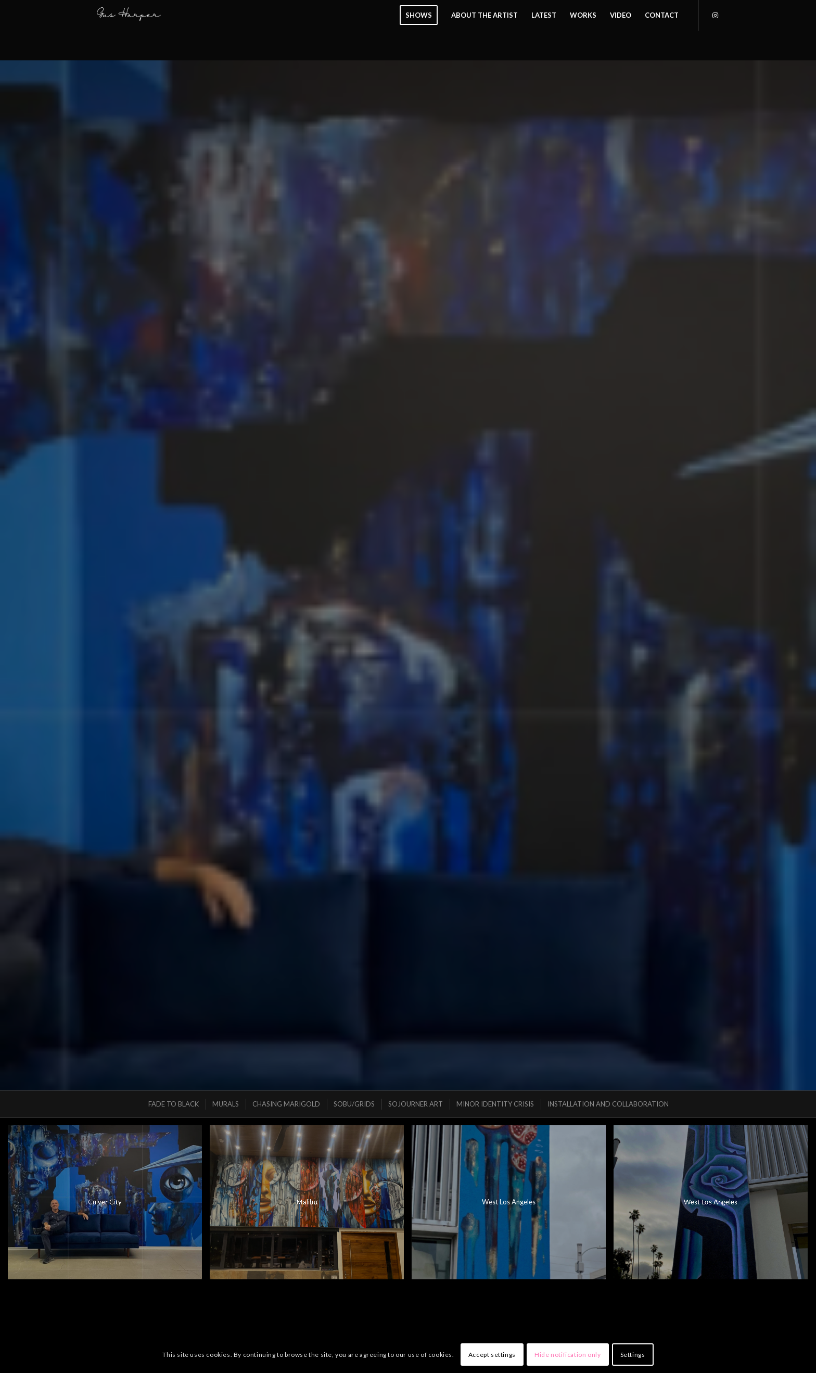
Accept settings (492, 1354)
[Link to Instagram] (715, 15)
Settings (632, 1354)
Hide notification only (567, 1354)
